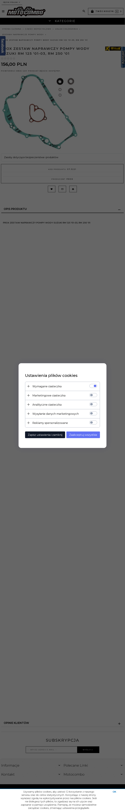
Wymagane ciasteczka (47, 386)
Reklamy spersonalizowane (50, 422)
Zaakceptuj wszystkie (83, 434)
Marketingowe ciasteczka (48, 395)
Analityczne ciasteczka (47, 404)
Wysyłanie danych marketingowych (55, 413)
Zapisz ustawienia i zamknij (45, 434)
